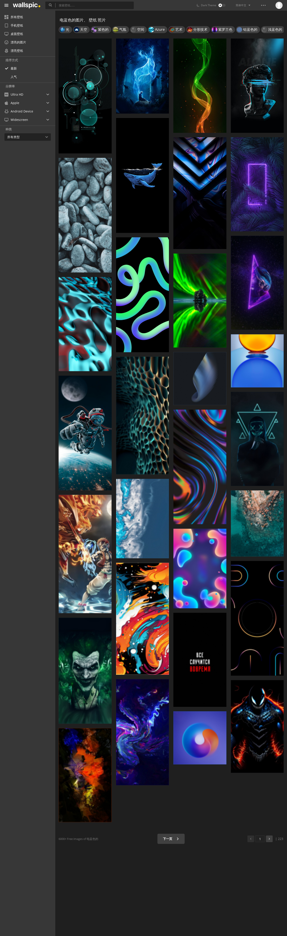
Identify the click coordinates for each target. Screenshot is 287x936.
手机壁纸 (13, 25)
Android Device (18, 111)
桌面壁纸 (13, 34)
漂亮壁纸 (13, 50)
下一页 (171, 839)
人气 (14, 77)
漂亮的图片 (15, 42)
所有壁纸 (13, 17)
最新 (14, 68)
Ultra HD (13, 94)
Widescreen (16, 120)
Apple (11, 103)
